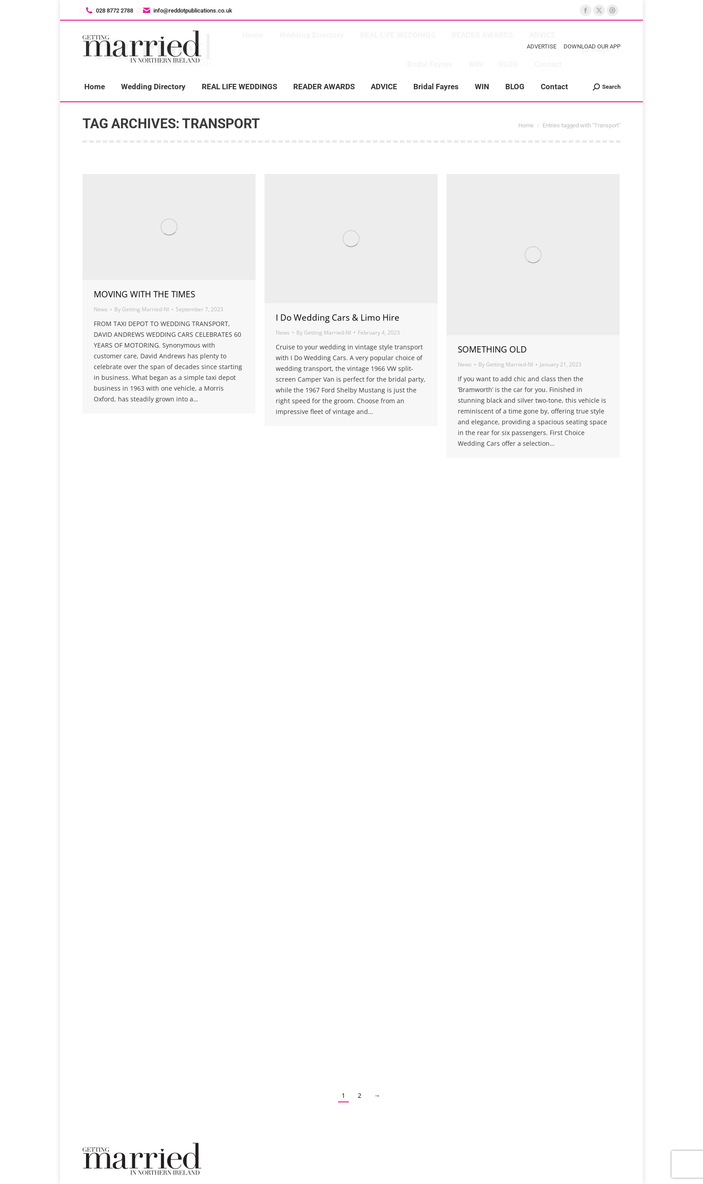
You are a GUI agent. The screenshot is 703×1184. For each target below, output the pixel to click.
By (141, 309)
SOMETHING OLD (492, 349)
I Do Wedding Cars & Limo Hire (337, 317)
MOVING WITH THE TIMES (144, 294)
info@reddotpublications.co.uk (187, 10)
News (101, 309)
